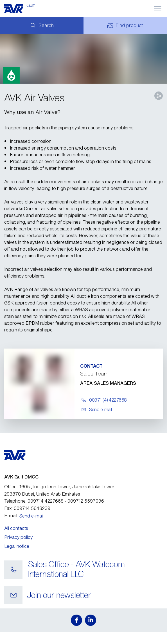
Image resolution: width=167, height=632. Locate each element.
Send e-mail (31, 515)
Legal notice (16, 546)
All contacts (16, 528)
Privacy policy (18, 537)
